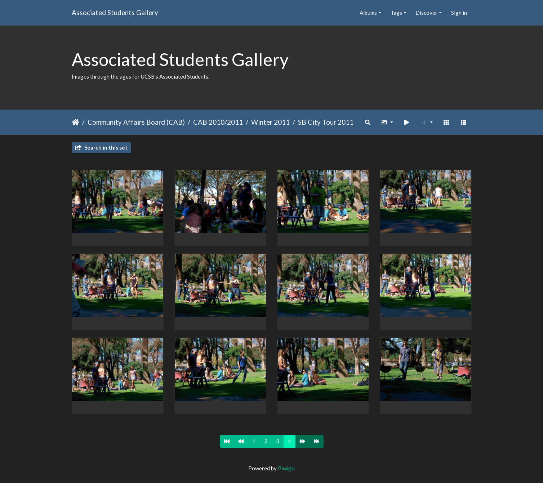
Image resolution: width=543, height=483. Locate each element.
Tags (396, 12)
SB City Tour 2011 (325, 122)
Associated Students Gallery (115, 12)
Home (75, 122)
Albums (368, 12)
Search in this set (101, 147)
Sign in (459, 12)
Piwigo (286, 468)
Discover (426, 12)
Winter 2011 (270, 122)
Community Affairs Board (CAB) (136, 122)
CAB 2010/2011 (218, 122)
